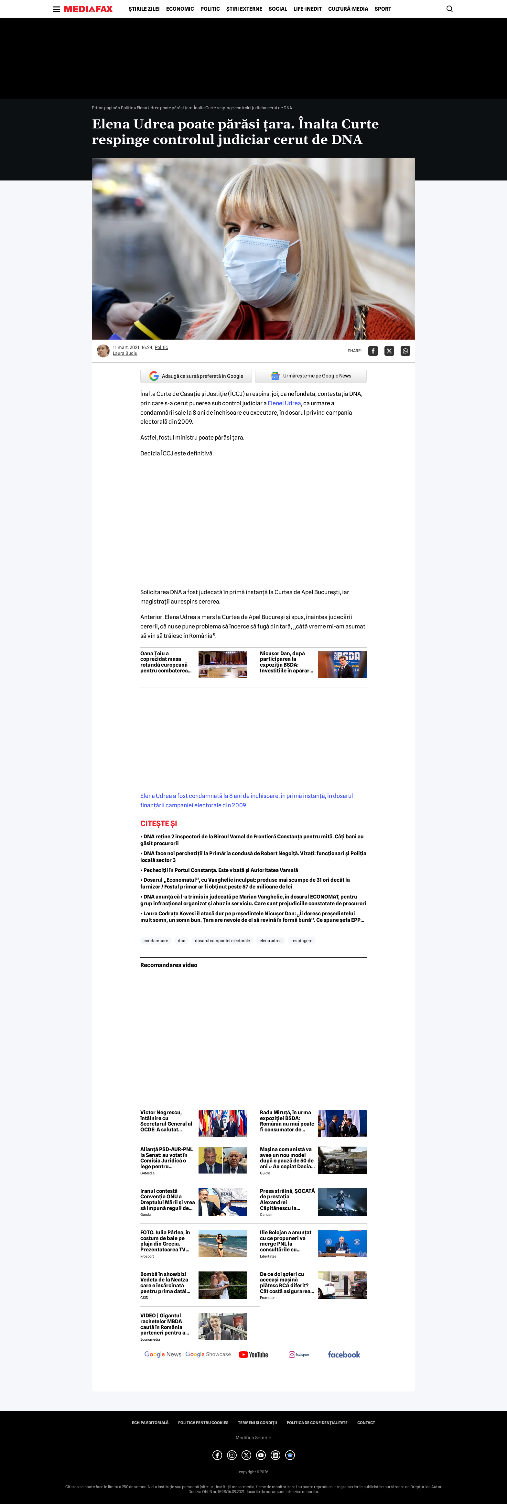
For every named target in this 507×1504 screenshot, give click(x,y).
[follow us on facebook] (344, 1355)
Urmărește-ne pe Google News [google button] (310, 376)
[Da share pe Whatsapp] (405, 351)
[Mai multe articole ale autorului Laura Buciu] (103, 350)
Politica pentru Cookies (203, 1423)
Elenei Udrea (284, 403)
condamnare (156, 940)
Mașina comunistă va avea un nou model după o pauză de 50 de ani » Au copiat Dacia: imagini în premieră (287, 1158)
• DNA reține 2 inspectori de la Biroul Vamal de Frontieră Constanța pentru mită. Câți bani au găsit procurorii (252, 840)
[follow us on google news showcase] (208, 1355)
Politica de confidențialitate (317, 1423)
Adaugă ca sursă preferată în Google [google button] (196, 376)
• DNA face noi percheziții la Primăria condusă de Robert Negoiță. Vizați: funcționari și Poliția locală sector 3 (253, 856)
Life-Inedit (308, 9)
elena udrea (271, 940)
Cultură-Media (348, 9)
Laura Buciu (125, 353)
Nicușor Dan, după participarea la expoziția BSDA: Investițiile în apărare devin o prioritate (286, 662)
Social (278, 9)
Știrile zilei (144, 9)
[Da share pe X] (389, 351)
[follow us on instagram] (298, 1355)
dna (181, 940)
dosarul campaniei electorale (222, 940)
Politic (210, 9)
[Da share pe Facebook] (373, 351)
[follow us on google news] (163, 1355)
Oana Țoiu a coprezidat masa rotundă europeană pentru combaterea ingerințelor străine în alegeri (167, 662)
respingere (301, 940)
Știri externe (244, 9)
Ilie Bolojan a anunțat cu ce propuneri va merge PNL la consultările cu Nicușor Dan (285, 1241)
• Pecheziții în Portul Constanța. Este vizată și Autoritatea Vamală (219, 870)
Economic (180, 9)
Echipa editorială (150, 1423)
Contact (366, 1423)
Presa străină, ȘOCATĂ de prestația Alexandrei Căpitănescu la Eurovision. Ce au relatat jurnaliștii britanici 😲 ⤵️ (287, 1199)
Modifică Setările (253, 1437)
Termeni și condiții (257, 1423)
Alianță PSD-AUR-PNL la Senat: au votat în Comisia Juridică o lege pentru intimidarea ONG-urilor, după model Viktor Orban (166, 1158)
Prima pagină (104, 107)
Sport (383, 9)
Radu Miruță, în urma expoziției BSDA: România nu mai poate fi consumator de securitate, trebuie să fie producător (287, 1121)
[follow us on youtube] (253, 1355)
